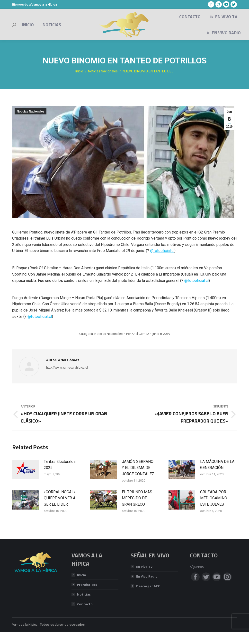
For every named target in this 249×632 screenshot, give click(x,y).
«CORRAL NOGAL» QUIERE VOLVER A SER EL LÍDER (60, 498)
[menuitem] (28, 24)
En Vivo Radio (147, 576)
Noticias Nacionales (30, 111)
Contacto (85, 604)
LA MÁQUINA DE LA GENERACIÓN (217, 464)
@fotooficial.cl (162, 250)
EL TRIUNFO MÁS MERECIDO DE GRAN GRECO (137, 498)
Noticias (84, 594)
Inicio (81, 575)
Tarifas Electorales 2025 (60, 464)
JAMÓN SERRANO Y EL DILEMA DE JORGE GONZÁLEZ (138, 467)
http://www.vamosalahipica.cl (67, 367)
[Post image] (25, 469)
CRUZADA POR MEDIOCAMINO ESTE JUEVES (213, 498)
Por (137, 334)
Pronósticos (87, 584)
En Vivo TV (144, 566)
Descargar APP (148, 586)
